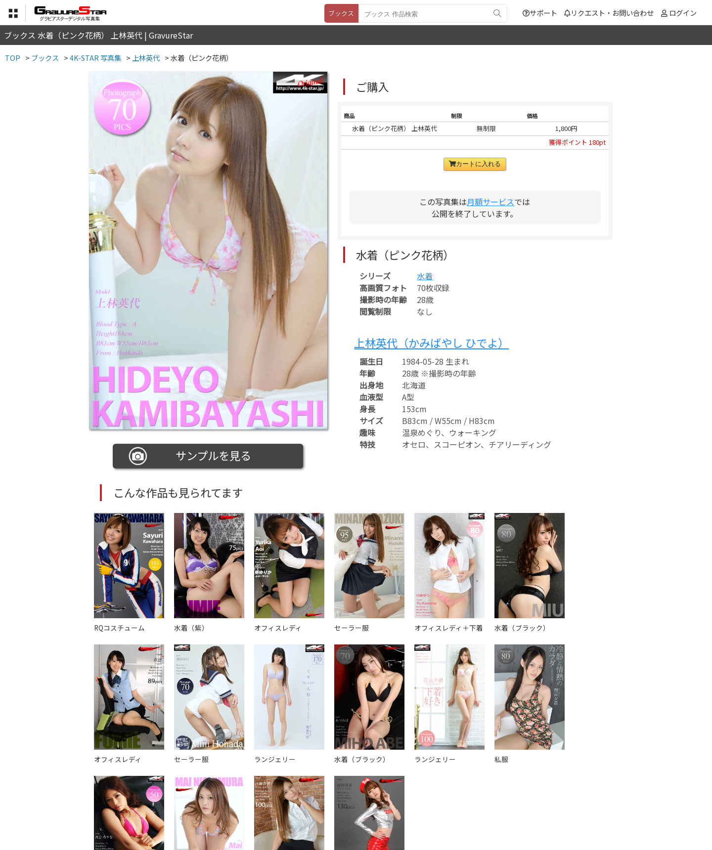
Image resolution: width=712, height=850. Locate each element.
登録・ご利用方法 (348, 801)
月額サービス (490, 202)
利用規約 (243, 801)
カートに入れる (475, 164)
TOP (210, 801)
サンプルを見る (190, 456)
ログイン (683, 12)
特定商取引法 (289, 801)
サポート (540, 12)
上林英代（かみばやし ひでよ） (431, 342)
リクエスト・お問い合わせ (609, 12)
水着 (425, 276)
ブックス (341, 13)
